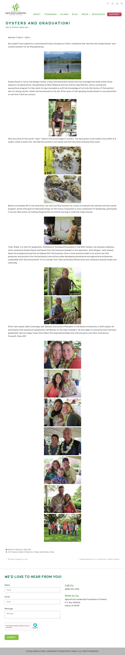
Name (7, 585)
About (37, 14)
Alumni (65, 14)
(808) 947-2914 (72, 589)
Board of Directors (15, 550)
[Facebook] (108, 3)
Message (9, 608)
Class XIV (27, 550)
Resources (98, 14)
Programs (51, 14)
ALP (9, 552)
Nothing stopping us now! (18, 559)
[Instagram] (112, 3)
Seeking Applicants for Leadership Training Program (99, 559)
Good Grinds (44, 552)
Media (86, 14)
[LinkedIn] (117, 3)
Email (7, 597)
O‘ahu (52, 552)
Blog (75, 14)
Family (36, 552)
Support (114, 14)
